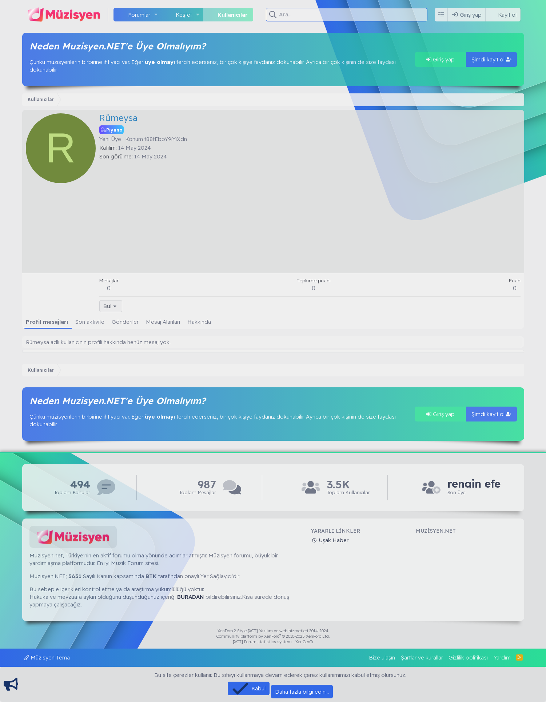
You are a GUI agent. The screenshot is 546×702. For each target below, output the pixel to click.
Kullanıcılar (233, 14)
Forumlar (139, 14)
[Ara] (353, 14)
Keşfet (184, 14)
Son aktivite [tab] (89, 321)
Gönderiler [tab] (125, 321)
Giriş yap (440, 59)
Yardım (502, 657)
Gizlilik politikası (468, 657)
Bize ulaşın (382, 657)
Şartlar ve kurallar (422, 657)
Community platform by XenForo (273, 636)
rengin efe (474, 483)
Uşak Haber (332, 540)
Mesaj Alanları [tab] (163, 321)
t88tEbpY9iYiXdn (165, 139)
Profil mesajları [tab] (47, 321)
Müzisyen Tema (47, 657)
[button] (156, 14)
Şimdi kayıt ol (491, 59)
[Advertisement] (310, 215)
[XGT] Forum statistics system (273, 641)
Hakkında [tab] (199, 321)
